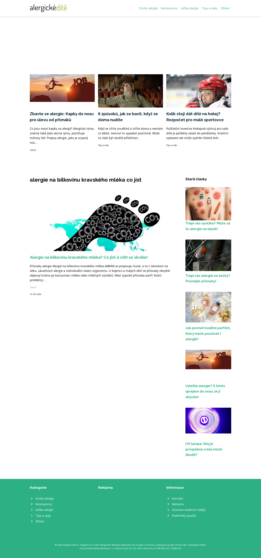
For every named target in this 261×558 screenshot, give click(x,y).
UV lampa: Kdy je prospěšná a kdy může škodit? (203, 449)
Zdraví (225, 8)
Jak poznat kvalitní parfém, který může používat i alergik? (208, 333)
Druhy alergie (148, 8)
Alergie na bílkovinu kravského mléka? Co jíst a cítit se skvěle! (89, 257)
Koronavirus (169, 8)
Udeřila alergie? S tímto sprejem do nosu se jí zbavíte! (205, 391)
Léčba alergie (190, 8)
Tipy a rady (209, 8)
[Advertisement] (130, 41)
